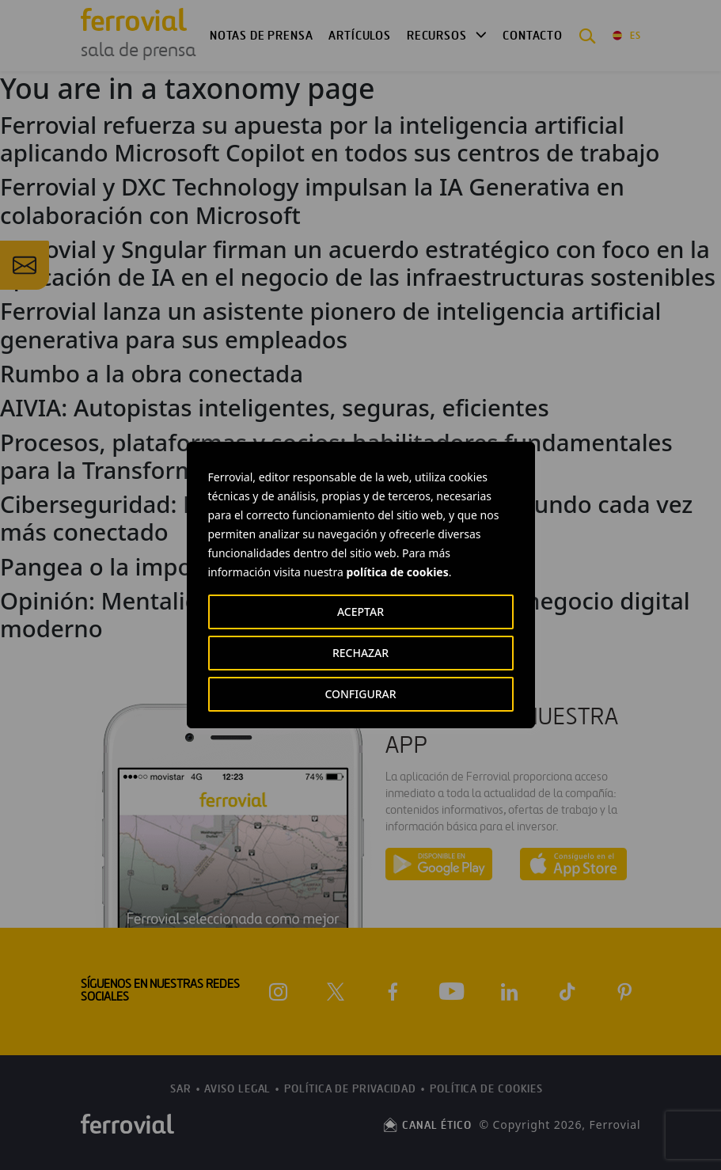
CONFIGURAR (360, 693)
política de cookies (397, 571)
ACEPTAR (360, 611)
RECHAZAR (360, 652)
